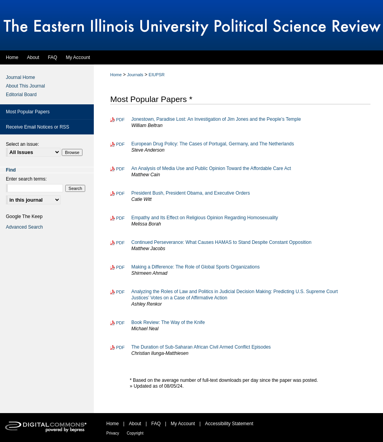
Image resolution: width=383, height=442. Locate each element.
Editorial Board (21, 94)
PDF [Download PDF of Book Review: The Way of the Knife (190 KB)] (120, 322)
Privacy (112, 433)
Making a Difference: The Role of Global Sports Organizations (195, 267)
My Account (183, 423)
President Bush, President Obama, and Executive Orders (190, 193)
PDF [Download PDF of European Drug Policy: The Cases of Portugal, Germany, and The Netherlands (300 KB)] (120, 144)
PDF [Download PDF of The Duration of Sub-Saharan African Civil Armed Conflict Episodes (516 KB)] (120, 347)
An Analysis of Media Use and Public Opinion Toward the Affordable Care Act (211, 168)
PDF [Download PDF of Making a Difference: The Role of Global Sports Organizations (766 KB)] (120, 267)
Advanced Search (24, 227)
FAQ (156, 423)
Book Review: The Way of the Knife (168, 322)
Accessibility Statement (229, 423)
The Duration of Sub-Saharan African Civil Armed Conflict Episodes (201, 347)
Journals (135, 74)
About (135, 423)
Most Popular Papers (28, 112)
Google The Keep (24, 216)
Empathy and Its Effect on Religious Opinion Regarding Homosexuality (204, 217)
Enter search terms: (26, 179)
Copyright (135, 433)
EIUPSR (157, 74)
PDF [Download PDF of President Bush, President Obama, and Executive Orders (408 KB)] (120, 193)
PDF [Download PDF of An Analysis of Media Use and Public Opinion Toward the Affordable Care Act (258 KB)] (120, 168)
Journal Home (20, 77)
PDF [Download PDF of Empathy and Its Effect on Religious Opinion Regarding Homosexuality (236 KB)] (120, 218)
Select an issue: (22, 144)
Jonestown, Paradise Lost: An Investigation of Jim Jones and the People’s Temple (216, 119)
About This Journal (25, 86)
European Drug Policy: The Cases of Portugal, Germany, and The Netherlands (212, 144)
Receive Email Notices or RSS (37, 127)
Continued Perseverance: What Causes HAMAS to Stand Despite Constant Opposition (221, 242)
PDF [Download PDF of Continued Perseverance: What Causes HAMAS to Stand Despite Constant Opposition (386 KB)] (120, 242)
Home (116, 74)
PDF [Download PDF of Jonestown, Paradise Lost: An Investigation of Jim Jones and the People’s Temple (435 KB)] (120, 119)
